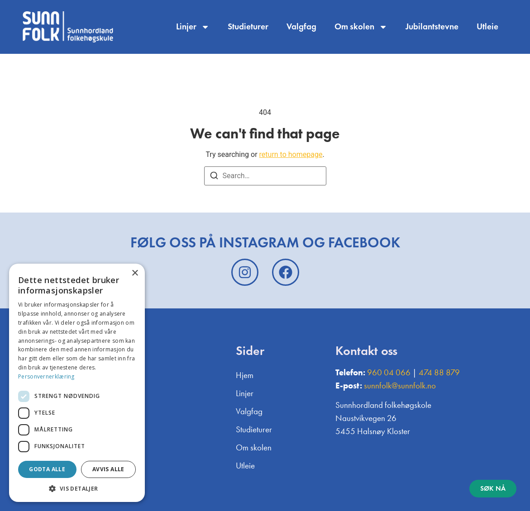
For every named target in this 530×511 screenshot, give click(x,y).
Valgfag (301, 26)
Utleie (487, 26)
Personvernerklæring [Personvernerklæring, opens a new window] (46, 376)
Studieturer (248, 26)
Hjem (244, 375)
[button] (77, 488)
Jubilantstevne (432, 26)
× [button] (134, 273)
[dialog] (77, 383)
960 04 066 (389, 372)
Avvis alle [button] (108, 469)
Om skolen (360, 27)
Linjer (193, 27)
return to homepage (291, 154)
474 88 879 (439, 372)
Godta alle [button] (47, 469)
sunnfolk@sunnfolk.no (400, 385)
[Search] (214, 177)
